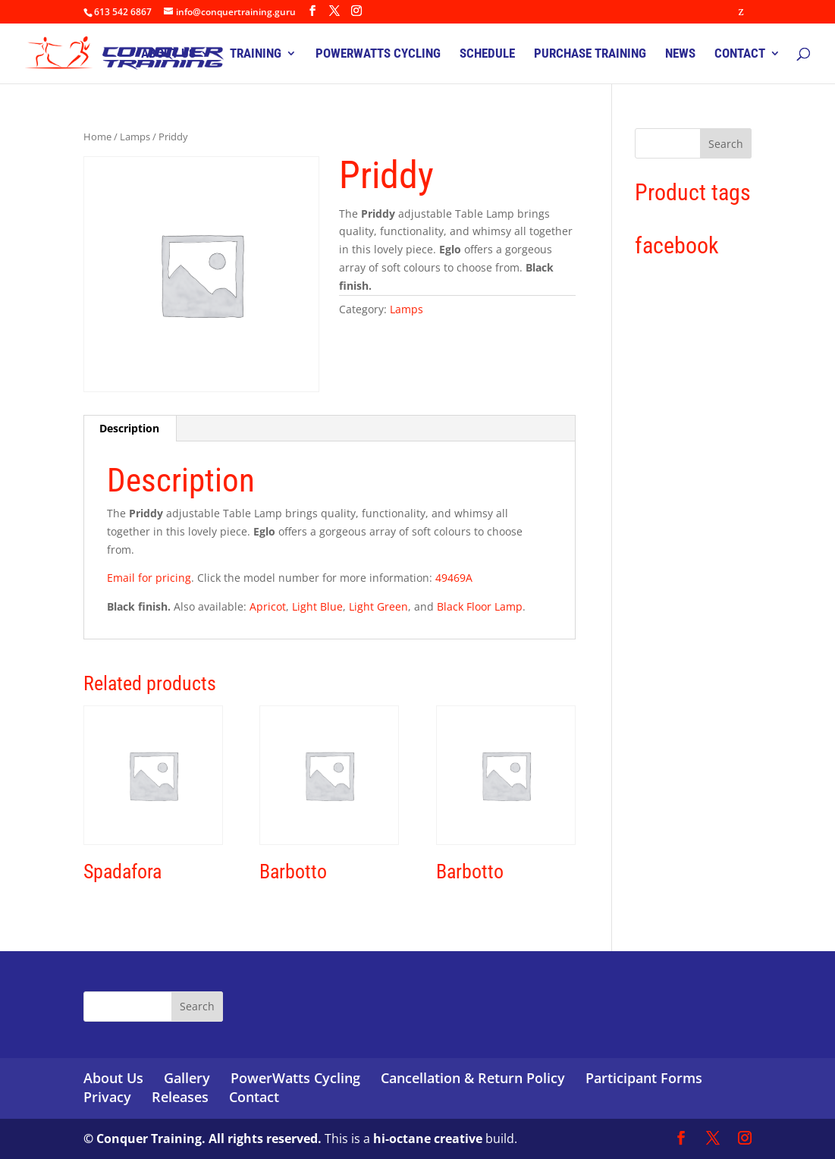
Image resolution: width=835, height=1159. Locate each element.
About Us (113, 1078)
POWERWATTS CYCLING (378, 54)
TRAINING (255, 54)
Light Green (378, 606)
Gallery (187, 1078)
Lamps (135, 136)
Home (97, 136)
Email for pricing (149, 577)
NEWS (680, 54)
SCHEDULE (487, 54)
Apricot (268, 606)
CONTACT (739, 54)
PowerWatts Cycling (295, 1078)
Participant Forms (643, 1078)
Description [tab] (129, 428)
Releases (180, 1097)
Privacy (107, 1097)
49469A (453, 577)
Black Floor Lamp (480, 606)
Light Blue (317, 606)
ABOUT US (168, 54)
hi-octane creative (427, 1138)
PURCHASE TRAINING (590, 54)
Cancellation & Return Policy (473, 1078)
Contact (254, 1097)
